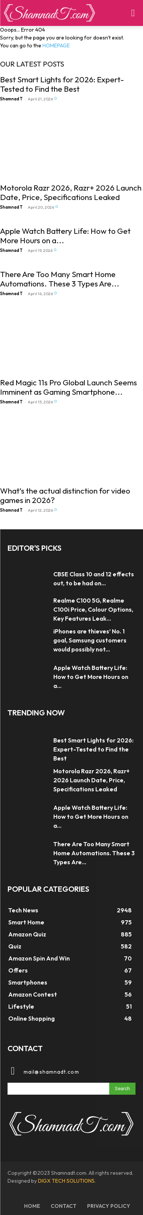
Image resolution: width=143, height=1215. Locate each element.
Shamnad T (11, 99)
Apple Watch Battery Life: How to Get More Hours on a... (65, 235)
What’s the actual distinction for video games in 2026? (65, 495)
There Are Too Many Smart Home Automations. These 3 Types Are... (59, 278)
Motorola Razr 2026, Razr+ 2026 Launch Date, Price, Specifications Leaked (70, 192)
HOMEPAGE (56, 45)
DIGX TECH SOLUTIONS (66, 1180)
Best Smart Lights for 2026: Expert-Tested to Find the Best (62, 84)
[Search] (122, 1089)
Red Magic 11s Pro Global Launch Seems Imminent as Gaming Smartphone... (68, 387)
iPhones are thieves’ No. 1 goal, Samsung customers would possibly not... (89, 640)
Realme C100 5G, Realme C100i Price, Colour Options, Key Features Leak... (93, 609)
